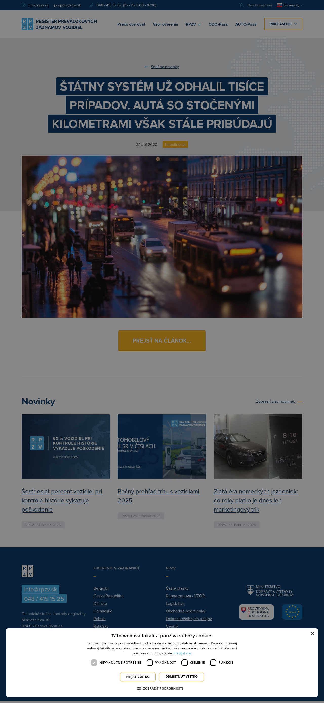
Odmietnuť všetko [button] (181, 676)
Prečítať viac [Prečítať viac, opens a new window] (183, 653)
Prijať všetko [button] (138, 677)
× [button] (312, 634)
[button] (162, 688)
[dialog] (162, 662)
